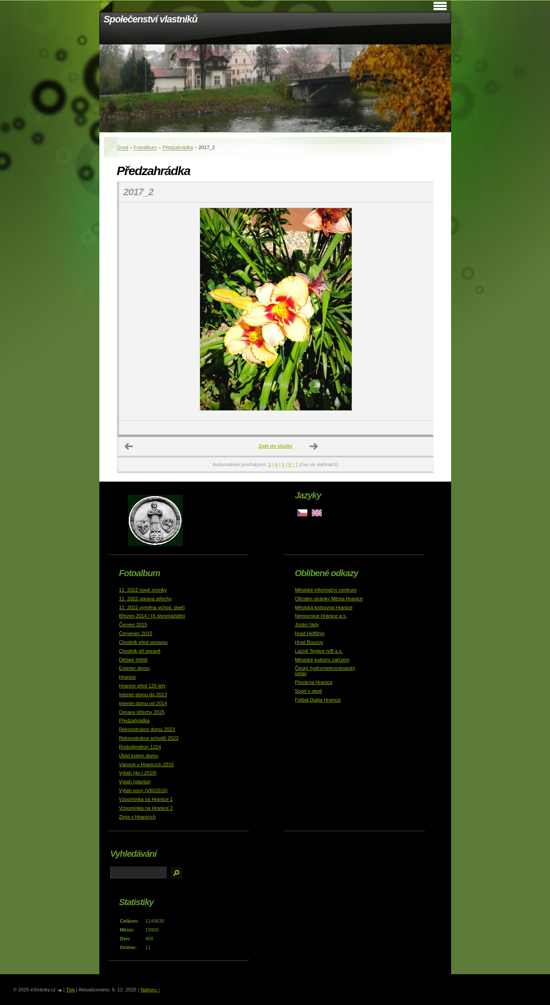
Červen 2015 (133, 624)
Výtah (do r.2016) (138, 772)
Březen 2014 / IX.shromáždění (152, 615)
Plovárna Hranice (314, 682)
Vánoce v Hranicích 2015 (146, 764)
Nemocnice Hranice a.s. (321, 615)
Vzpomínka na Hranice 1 (146, 799)
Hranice (127, 677)
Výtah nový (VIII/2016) (143, 790)
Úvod (122, 147)
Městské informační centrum (326, 589)
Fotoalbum (145, 147)
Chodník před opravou (143, 642)
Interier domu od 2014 (143, 703)
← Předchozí (129, 446)
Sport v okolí (308, 691)
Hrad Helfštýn (310, 633)
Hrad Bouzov (309, 642)
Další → (314, 446)
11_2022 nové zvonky (143, 589)
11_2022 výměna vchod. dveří (152, 607)
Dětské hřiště (133, 659)
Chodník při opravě (140, 651)
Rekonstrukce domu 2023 (147, 729)
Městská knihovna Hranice (324, 607)
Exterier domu (134, 668)
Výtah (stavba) (135, 781)
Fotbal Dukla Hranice (318, 699)
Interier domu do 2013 (143, 694)
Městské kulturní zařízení (322, 659)
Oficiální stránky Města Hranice (329, 598)
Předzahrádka (177, 147)
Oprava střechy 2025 (142, 712)
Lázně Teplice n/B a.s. (319, 651)
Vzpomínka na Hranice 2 (146, 808)
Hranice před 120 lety (142, 685)
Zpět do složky (276, 446)
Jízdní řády (307, 624)
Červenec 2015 (136, 633)
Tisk (70, 989)
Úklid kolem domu (138, 755)
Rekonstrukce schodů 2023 (149, 738)
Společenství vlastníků (150, 19)
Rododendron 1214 (140, 746)
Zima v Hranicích (137, 816)
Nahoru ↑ (150, 989)
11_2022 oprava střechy (145, 598)
